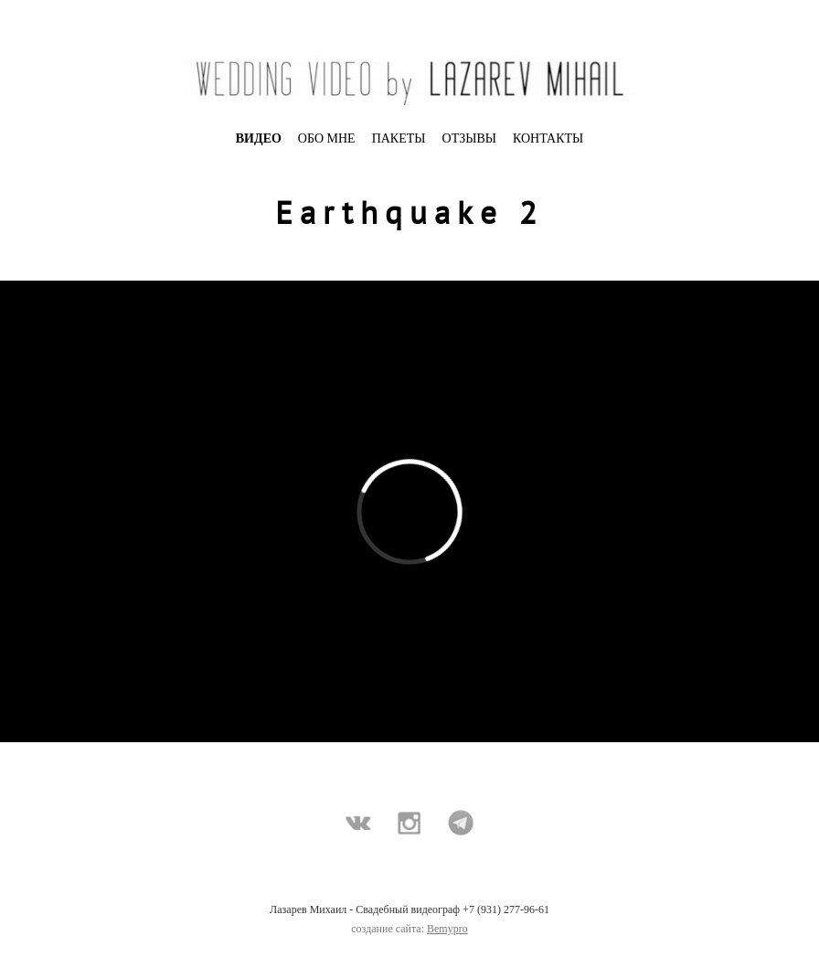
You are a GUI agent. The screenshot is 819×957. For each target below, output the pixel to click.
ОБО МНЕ (327, 138)
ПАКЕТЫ (399, 138)
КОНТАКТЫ (548, 138)
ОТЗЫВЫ (469, 138)
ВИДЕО (259, 138)
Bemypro (447, 928)
